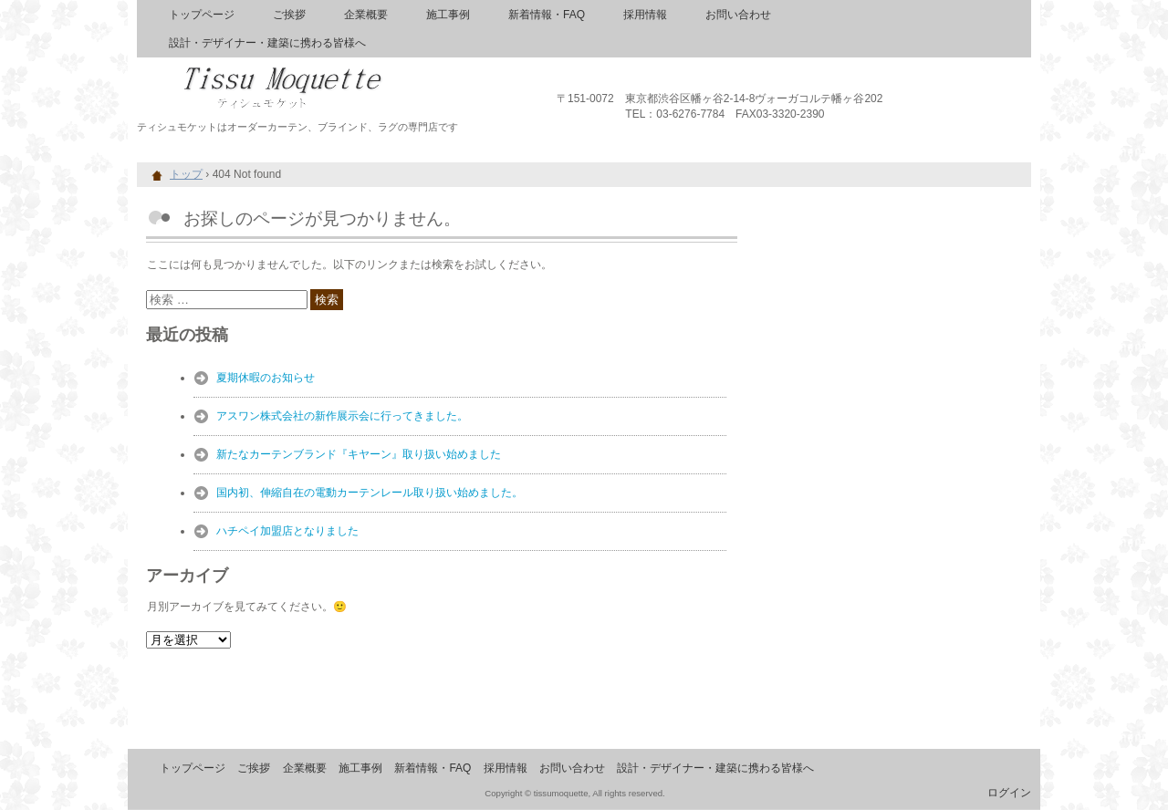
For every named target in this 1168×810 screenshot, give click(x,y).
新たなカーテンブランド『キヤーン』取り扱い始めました (358, 454)
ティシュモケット (347, 82)
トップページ (202, 14)
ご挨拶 (289, 14)
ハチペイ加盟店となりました (287, 530)
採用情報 (645, 14)
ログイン (1009, 792)
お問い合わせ (738, 14)
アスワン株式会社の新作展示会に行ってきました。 (342, 416)
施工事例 (448, 14)
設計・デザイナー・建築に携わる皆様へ (267, 42)
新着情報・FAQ (546, 14)
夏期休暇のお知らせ (265, 377)
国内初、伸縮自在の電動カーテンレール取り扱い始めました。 (369, 492)
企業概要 (366, 14)
